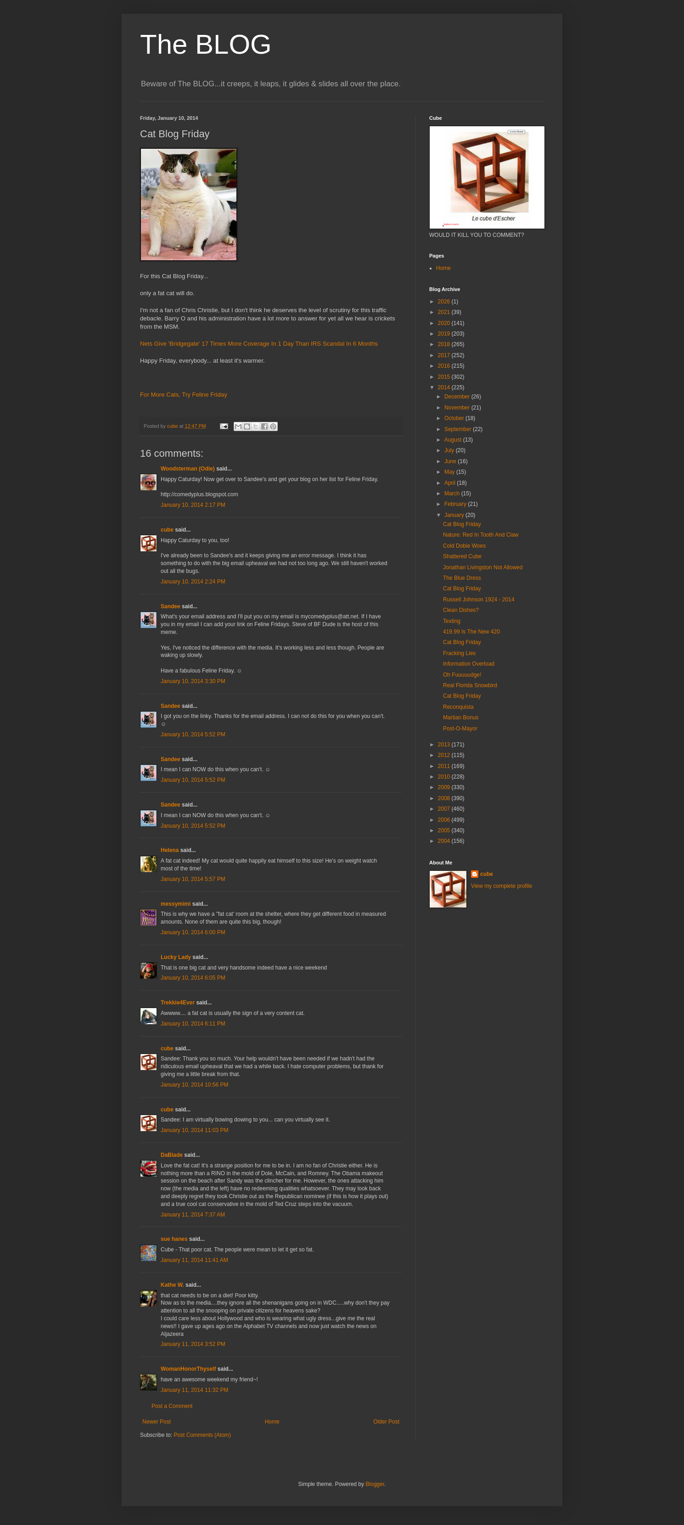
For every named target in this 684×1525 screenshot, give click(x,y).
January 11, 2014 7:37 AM (193, 1214)
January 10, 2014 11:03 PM (194, 1130)
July (450, 450)
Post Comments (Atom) (202, 1435)
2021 (445, 312)
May (450, 472)
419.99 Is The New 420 (471, 631)
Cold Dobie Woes (464, 546)
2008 (445, 798)
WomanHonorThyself (188, 1369)
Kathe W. (172, 1285)
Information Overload (468, 664)
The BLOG (206, 44)
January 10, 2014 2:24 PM (193, 581)
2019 (445, 334)
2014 (445, 387)
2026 (445, 301)
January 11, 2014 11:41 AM (194, 1260)
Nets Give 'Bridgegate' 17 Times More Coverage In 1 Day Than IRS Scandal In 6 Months (259, 343)
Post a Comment (171, 1406)
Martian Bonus (460, 717)
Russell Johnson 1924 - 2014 (478, 599)
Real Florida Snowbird (470, 685)
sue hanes (174, 1239)
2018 (445, 344)
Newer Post (156, 1421)
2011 (445, 766)
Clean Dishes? (461, 610)
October (454, 418)
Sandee (170, 606)
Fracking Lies (459, 653)
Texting (451, 621)
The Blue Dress (462, 578)
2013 (445, 744)
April (450, 483)
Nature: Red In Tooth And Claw (481, 535)
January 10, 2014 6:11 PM (193, 1023)
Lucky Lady (176, 957)
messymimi (176, 904)
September (458, 429)
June (451, 461)
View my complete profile (501, 886)
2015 (445, 377)
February (456, 504)
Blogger (374, 1484)
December (457, 396)
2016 (445, 366)
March (452, 493)
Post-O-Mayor (460, 728)
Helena (170, 850)
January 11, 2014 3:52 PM (193, 1344)
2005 (445, 830)
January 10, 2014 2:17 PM (193, 505)
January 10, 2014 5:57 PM (193, 879)
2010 (445, 777)
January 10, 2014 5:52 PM (193, 734)
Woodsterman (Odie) (188, 468)
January (454, 515)
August (453, 440)
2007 (445, 809)
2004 (445, 841)
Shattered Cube (462, 556)
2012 (445, 755)
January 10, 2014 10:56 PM (194, 1085)
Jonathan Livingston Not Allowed (482, 567)
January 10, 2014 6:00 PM (193, 932)
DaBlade (172, 1155)
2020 (445, 323)
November (457, 407)
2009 (445, 787)
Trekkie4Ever (178, 1002)
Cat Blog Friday (462, 524)
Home (272, 1421)
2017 (445, 355)
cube (167, 530)
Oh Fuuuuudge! (462, 675)
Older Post (386, 1421)
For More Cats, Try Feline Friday (183, 394)
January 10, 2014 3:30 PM (193, 681)
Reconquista (458, 707)
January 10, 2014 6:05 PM (193, 978)
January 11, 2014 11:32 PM (194, 1390)
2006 (445, 820)
